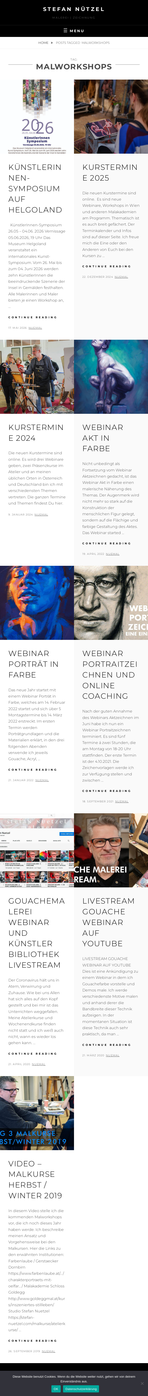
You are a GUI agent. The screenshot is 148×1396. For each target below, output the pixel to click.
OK (56, 1389)
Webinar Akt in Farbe (102, 438)
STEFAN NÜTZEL (74, 9)
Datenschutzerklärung (81, 1389)
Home (43, 43)
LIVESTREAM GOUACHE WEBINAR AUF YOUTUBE (108, 922)
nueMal (35, 327)
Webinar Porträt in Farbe (33, 664)
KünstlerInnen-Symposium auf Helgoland (35, 188)
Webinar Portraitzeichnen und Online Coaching (110, 675)
